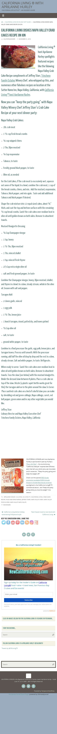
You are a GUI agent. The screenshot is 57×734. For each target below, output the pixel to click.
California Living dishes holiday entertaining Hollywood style (13, 513)
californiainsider (9, 39)
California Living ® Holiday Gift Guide (18, 22)
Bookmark (7, 505)
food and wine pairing (13, 499)
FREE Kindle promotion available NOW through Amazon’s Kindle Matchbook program (39, 480)
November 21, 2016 (25, 39)
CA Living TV (26, 497)
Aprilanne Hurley (9, 497)
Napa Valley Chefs (37, 499)
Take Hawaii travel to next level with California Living (43, 513)
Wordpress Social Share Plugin (19, 694)
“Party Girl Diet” (31, 464)
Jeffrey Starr (26, 499)
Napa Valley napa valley (18, 502)
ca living (19, 497)
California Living (37, 497)
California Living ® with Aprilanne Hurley (22, 5)
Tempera (44, 691)
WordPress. (51, 691)
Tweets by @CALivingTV (10, 648)
